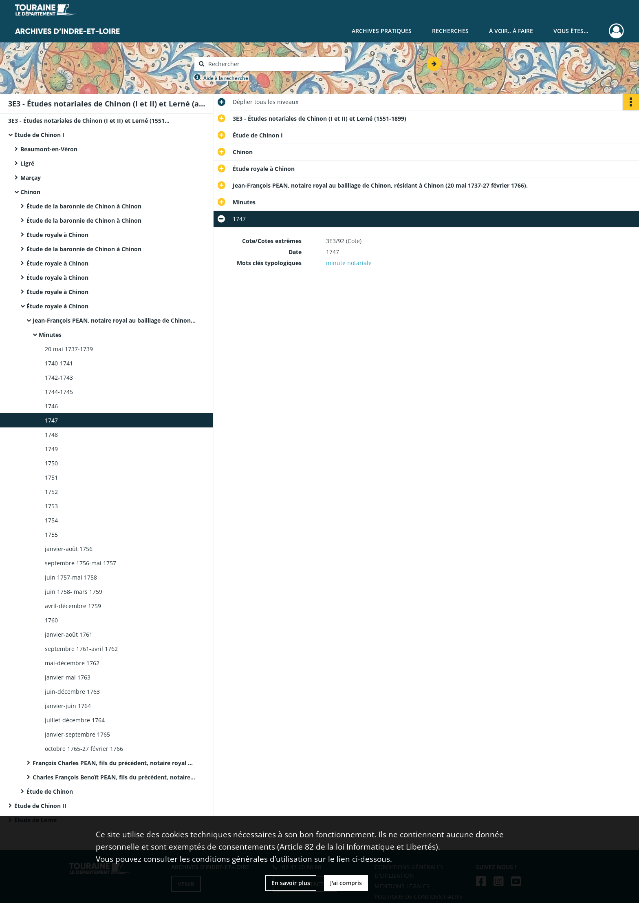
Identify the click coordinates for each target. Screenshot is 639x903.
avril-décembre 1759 (73, 606)
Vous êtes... (570, 31)
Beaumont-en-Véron (48, 149)
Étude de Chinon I (39, 135)
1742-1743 (59, 377)
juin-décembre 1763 (72, 691)
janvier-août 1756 (69, 549)
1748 (51, 434)
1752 (51, 492)
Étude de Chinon (49, 791)
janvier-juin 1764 (68, 706)
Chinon (30, 192)
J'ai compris (346, 883)
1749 (51, 449)
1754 (51, 520)
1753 (51, 506)
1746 (51, 406)
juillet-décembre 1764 (75, 720)
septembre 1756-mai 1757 (80, 563)
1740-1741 (59, 363)
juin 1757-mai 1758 (71, 577)
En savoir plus (290, 883)
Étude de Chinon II (40, 806)
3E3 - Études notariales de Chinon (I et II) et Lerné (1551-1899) (89, 120)
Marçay (30, 177)
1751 (51, 477)
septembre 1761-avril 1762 (81, 649)
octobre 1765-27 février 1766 (84, 748)
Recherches (450, 31)
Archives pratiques (382, 31)
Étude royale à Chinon (57, 235)
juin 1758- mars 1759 (73, 591)
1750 (51, 463)
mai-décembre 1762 (72, 663)
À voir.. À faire (511, 31)
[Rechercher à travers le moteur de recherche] (273, 64)
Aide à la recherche (225, 78)
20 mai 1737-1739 (69, 349)
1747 (51, 420)
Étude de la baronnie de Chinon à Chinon (83, 206)
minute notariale (349, 263)
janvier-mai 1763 (67, 677)
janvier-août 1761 (69, 634)
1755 (51, 534)
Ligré (27, 163)
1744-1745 (59, 392)
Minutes (50, 335)
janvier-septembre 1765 (77, 734)
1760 (51, 620)
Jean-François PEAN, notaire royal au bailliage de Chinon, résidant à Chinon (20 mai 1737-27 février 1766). (114, 320)
